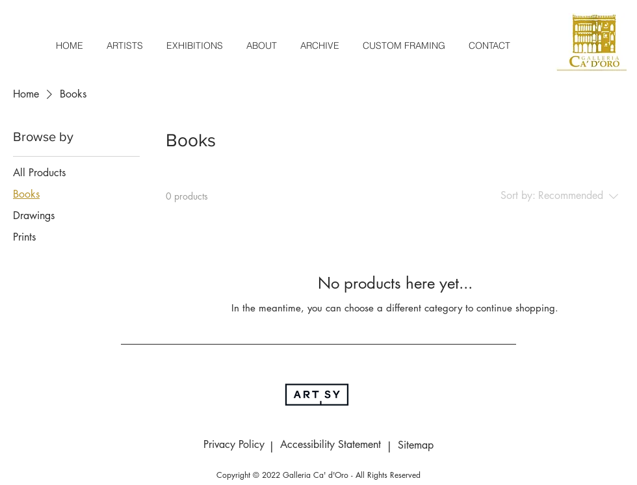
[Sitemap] (415, 446)
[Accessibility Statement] (330, 445)
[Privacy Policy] (234, 445)
